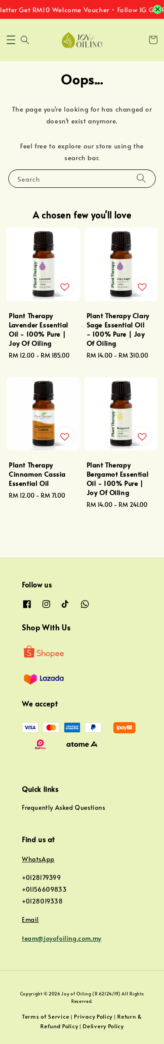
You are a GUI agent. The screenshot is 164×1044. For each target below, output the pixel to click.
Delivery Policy (103, 1026)
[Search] (141, 178)
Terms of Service (45, 1016)
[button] (11, 39)
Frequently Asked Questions (63, 807)
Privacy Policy (93, 1016)
